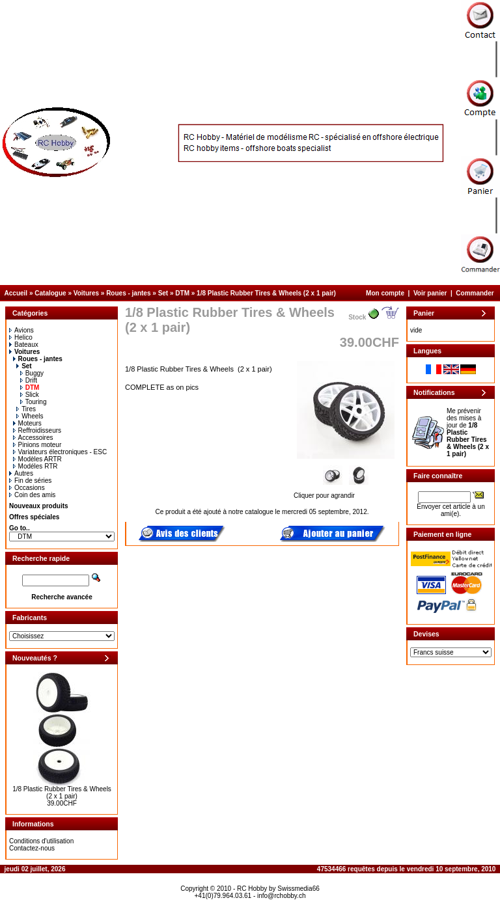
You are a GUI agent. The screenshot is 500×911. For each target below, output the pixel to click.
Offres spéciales (34, 517)
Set (163, 293)
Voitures (86, 293)
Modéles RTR (35, 466)
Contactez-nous (32, 848)
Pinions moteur (37, 444)
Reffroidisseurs (37, 430)
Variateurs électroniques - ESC (60, 452)
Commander (474, 293)
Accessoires (33, 437)
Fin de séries (30, 480)
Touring (33, 401)
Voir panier (430, 293)
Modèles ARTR (37, 459)
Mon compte (385, 293)
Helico (21, 337)
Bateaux (23, 344)
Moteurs (27, 423)
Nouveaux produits (38, 506)
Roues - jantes (128, 293)
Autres (21, 473)
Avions (21, 330)
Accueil (16, 293)
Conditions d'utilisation (41, 841)
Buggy (32, 373)
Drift (28, 380)
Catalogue (50, 293)
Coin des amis (32, 494)
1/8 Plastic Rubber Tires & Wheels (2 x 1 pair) (266, 293)
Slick (29, 394)
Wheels (29, 416)
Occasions (27, 487)
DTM (182, 293)
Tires (26, 409)
